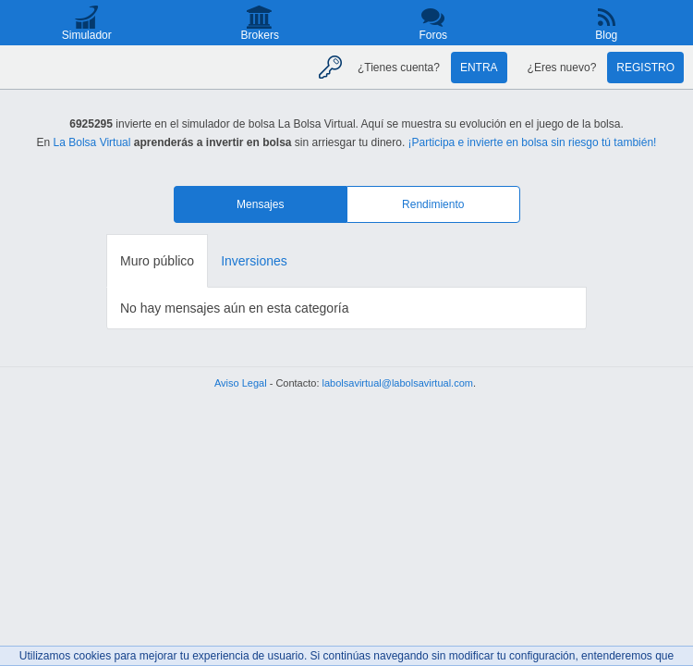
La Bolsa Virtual (92, 142)
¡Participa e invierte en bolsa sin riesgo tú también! (532, 142)
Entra (479, 67)
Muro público (157, 260)
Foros (433, 35)
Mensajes (260, 204)
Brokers (260, 35)
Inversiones (254, 260)
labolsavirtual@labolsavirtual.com (397, 382)
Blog (606, 35)
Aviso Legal (240, 382)
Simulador (87, 35)
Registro (645, 67)
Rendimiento (433, 204)
